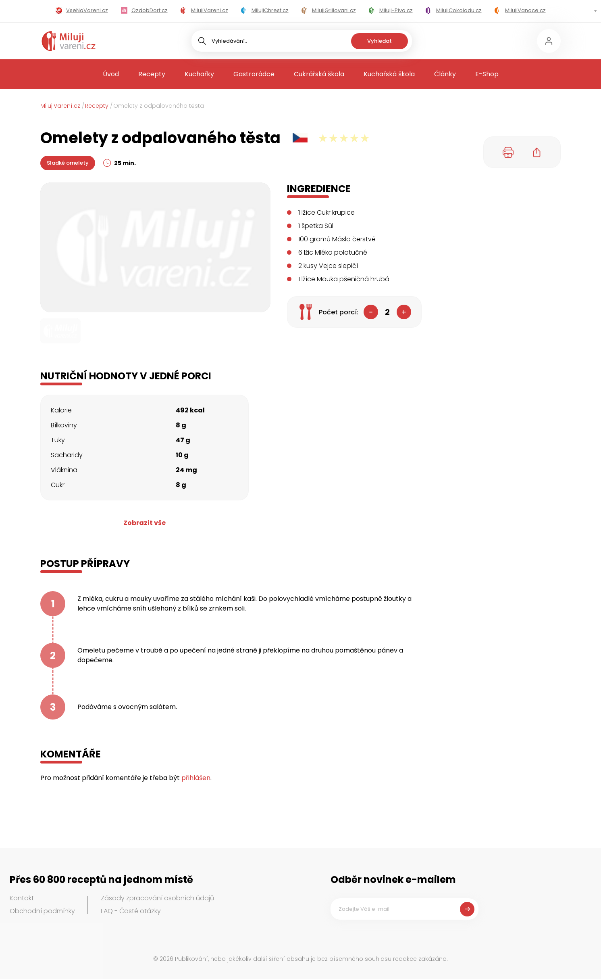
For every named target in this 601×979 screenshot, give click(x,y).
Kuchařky (199, 74)
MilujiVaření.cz (60, 106)
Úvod (111, 74)
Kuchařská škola (389, 74)
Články (445, 74)
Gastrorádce (254, 74)
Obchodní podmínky (42, 911)
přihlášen (195, 777)
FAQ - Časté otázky (131, 911)
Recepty (151, 74)
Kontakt (22, 898)
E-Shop (487, 74)
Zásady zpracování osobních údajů (157, 898)
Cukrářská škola (319, 74)
